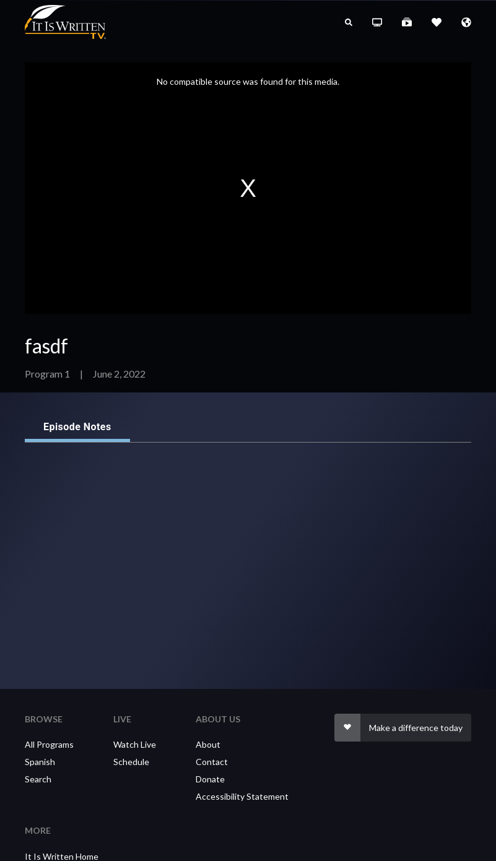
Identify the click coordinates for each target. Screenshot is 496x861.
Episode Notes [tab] (77, 427)
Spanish (40, 761)
